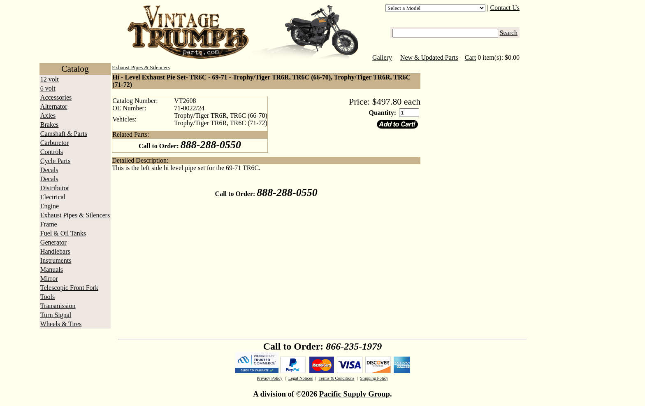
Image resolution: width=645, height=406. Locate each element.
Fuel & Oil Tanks (63, 233)
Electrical (52, 197)
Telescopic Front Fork (69, 287)
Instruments (56, 260)
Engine (49, 206)
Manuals (51, 269)
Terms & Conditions (336, 378)
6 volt (48, 88)
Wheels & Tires (60, 323)
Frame (48, 224)
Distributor (54, 187)
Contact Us (505, 7)
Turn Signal (55, 314)
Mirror (49, 278)
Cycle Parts (55, 160)
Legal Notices (300, 378)
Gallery (382, 57)
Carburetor (54, 142)
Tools (47, 296)
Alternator (53, 106)
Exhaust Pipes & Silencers (75, 215)
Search (509, 32)
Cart (470, 57)
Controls (51, 151)
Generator (53, 242)
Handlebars (55, 251)
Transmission (58, 305)
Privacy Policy (269, 378)
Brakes (49, 124)
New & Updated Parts (429, 57)
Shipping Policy (374, 378)
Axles (48, 115)
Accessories (56, 97)
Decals (49, 169)
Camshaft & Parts (63, 133)
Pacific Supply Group (354, 394)
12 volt (49, 79)
